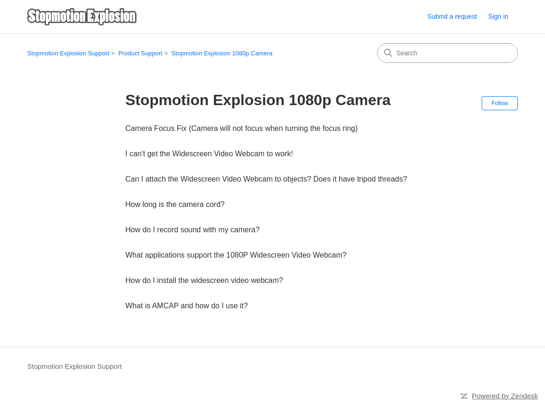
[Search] (447, 53)
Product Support (140, 53)
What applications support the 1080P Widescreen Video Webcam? (235, 255)
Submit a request (452, 16)
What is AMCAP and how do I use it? (186, 306)
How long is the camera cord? (175, 204)
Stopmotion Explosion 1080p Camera (221, 53)
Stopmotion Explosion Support (68, 53)
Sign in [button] (498, 16)
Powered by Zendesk (505, 396)
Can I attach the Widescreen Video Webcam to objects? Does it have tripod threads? (266, 179)
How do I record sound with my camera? (192, 230)
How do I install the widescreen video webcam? (204, 280)
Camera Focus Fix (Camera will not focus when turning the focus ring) (241, 128)
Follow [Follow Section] (500, 103)
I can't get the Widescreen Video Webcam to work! (209, 154)
